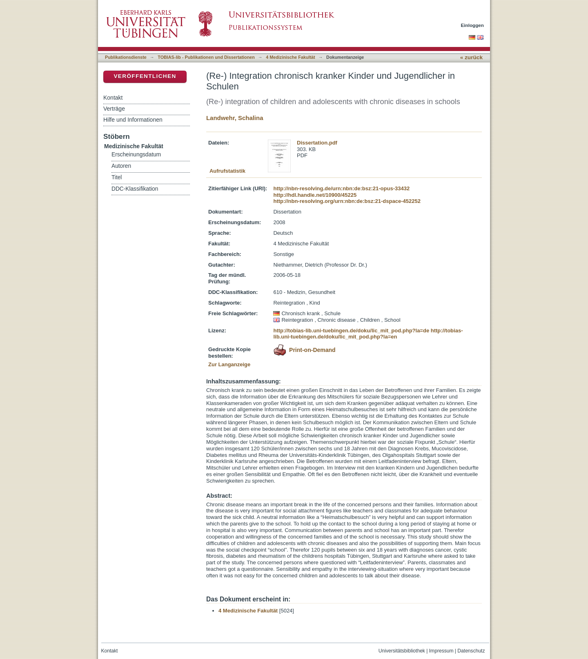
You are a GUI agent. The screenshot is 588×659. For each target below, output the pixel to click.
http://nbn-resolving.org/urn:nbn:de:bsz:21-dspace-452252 (346, 201)
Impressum (441, 651)
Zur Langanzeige (229, 364)
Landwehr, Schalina (234, 117)
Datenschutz (471, 651)
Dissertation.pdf (317, 143)
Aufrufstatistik (227, 171)
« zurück (471, 57)
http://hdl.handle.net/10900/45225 (314, 195)
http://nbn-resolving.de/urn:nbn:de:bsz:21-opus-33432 (341, 188)
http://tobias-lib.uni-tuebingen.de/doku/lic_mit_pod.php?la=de (351, 330)
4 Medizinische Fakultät (290, 57)
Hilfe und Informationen (133, 119)
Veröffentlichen (145, 76)
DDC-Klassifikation (134, 189)
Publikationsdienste (126, 57)
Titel (116, 177)
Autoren (121, 166)
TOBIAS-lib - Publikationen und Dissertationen (206, 57)
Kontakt (112, 97)
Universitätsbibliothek (402, 651)
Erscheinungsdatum (136, 154)
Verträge (114, 108)
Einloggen (472, 25)
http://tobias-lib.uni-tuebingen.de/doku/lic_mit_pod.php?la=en (368, 333)
